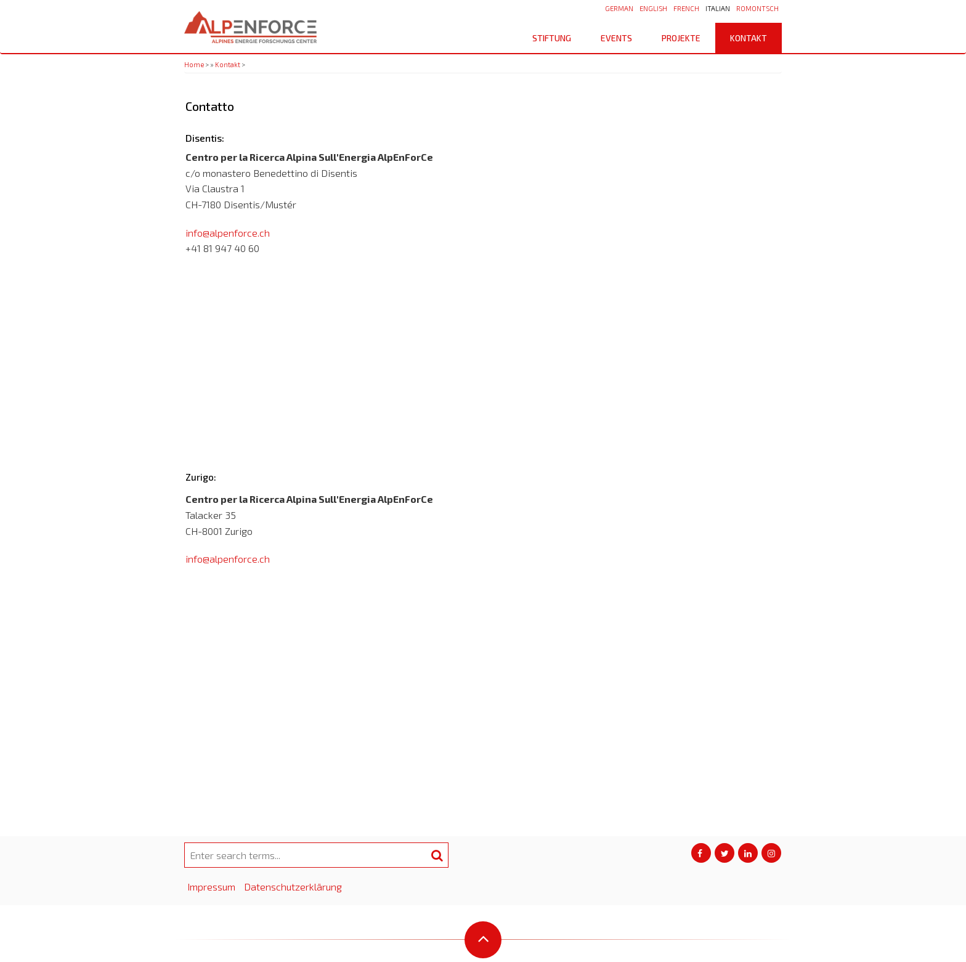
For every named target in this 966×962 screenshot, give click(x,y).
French (686, 8)
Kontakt (748, 38)
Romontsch (757, 8)
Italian (717, 8)
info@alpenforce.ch (227, 232)
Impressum (211, 886)
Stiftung (556, 38)
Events (616, 38)
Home (194, 64)
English (653, 8)
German (619, 8)
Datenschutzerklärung (293, 886)
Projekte (681, 38)
